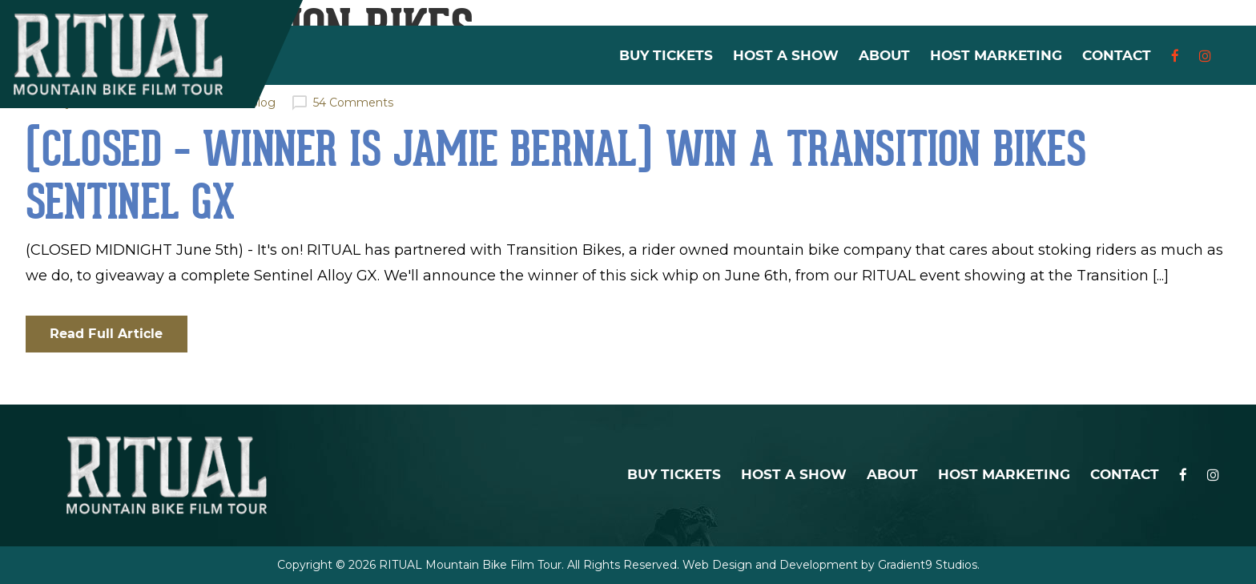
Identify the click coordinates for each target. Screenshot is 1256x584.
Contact (1116, 55)
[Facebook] (1175, 55)
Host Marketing (996, 55)
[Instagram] (1205, 55)
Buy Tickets (666, 55)
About (884, 55)
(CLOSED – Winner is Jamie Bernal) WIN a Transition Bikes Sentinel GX (556, 175)
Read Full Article (106, 333)
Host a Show (786, 55)
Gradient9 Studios (927, 565)
